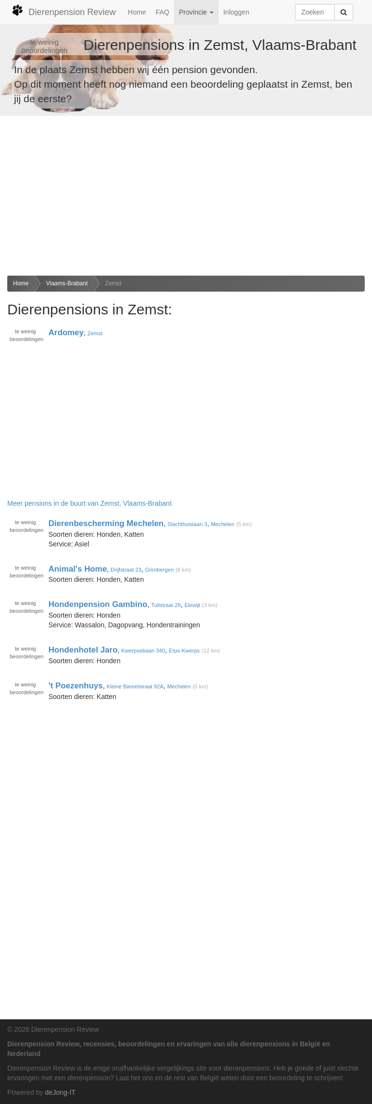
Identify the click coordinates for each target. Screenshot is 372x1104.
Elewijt (192, 605)
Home (137, 12)
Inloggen (236, 12)
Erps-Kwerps (184, 650)
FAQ (162, 12)
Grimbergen (159, 570)
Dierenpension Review (64, 10)
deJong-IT (60, 1092)
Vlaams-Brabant (67, 283)
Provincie (196, 12)
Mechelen (223, 524)
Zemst (113, 283)
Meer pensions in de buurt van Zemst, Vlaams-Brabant (89, 503)
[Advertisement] (186, 196)
